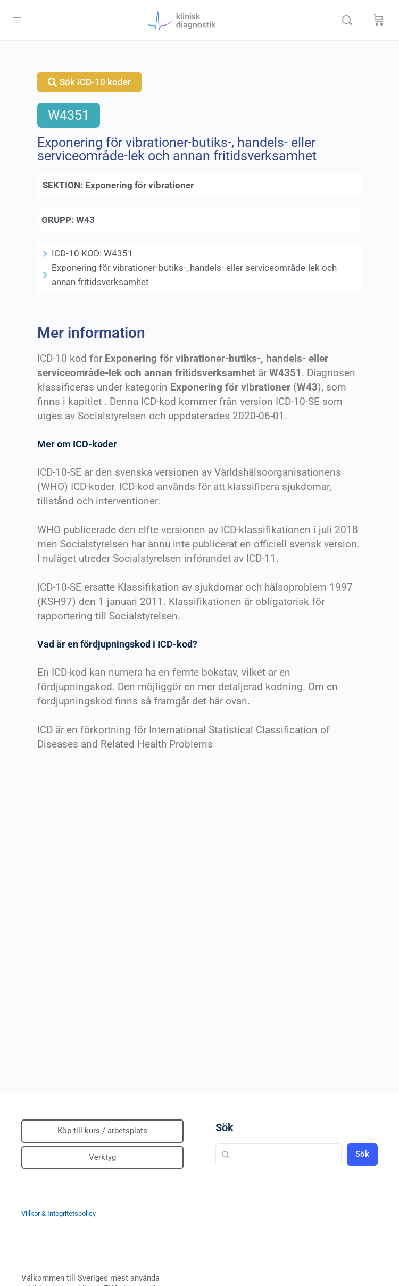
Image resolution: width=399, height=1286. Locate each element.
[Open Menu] (17, 20)
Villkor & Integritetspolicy (58, 1213)
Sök (224, 1127)
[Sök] (349, 20)
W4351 (68, 115)
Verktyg (102, 1157)
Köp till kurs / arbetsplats (102, 1130)
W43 (85, 219)
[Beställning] (379, 20)
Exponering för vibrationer (139, 185)
